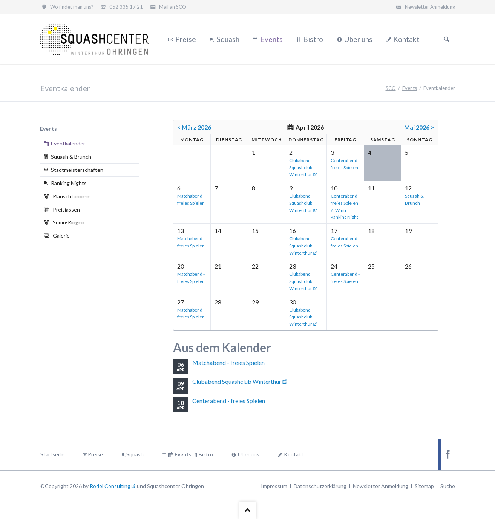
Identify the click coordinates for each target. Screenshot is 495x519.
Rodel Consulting (110, 486)
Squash (135, 454)
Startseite (52, 454)
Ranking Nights (69, 183)
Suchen (446, 39)
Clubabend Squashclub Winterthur (300, 168)
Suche (447, 486)
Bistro (206, 454)
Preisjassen (66, 209)
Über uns (248, 454)
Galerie (61, 235)
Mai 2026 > (419, 127)
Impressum (274, 486)
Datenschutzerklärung (320, 486)
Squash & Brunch (71, 156)
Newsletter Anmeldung (380, 486)
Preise (95, 454)
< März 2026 (194, 127)
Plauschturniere (71, 196)
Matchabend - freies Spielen (228, 362)
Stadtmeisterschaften (77, 170)
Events (409, 88)
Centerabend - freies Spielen (228, 400)
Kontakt (293, 454)
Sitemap (424, 486)
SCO (391, 88)
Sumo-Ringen (68, 222)
